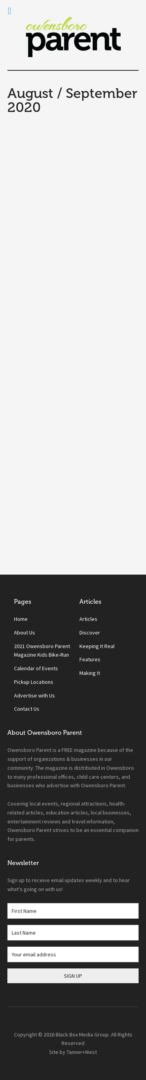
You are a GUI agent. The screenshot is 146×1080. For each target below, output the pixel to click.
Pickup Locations (33, 681)
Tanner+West (82, 1052)
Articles (88, 618)
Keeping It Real (96, 646)
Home (21, 618)
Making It (89, 672)
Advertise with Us (34, 695)
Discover (89, 632)
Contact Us (26, 708)
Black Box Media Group (82, 1034)
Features (89, 659)
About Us (24, 632)
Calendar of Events (36, 668)
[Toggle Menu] (9, 11)
